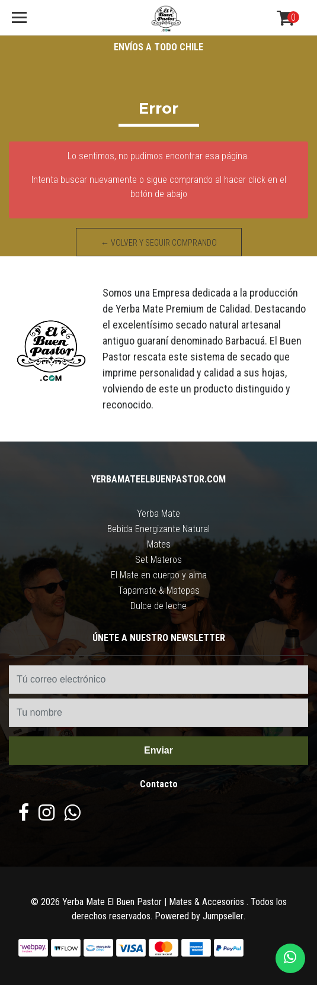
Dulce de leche (158, 605)
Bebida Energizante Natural (158, 529)
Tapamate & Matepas (159, 590)
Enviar (158, 750)
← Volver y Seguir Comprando (159, 242)
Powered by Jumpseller (199, 916)
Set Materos (158, 559)
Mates (159, 544)
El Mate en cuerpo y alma (159, 575)
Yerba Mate (158, 513)
